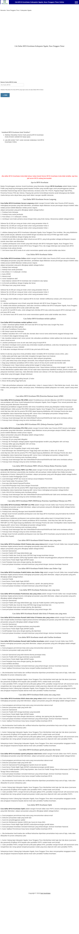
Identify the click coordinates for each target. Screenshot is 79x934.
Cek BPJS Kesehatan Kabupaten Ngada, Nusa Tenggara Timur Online (39, 2)
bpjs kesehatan (46, 893)
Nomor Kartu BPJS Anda (9, 82)
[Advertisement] (39, 29)
